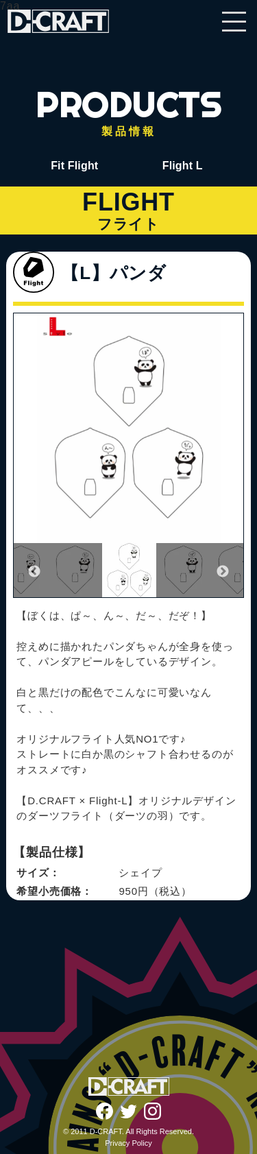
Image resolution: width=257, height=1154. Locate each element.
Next (223, 572)
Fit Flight (74, 165)
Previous (34, 572)
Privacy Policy (128, 1143)
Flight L (182, 165)
